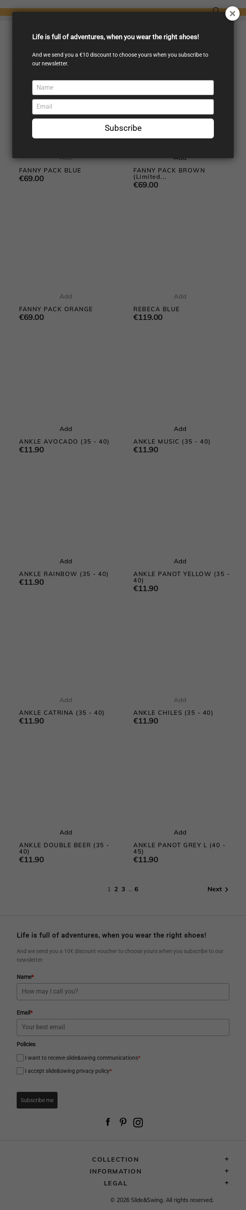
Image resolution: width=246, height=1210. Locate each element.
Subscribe (123, 128)
